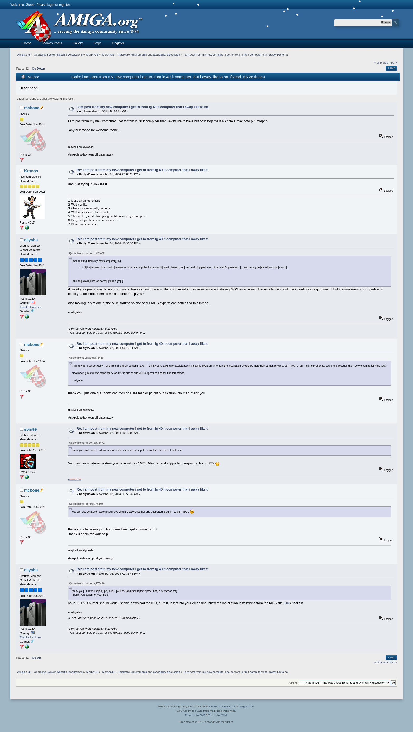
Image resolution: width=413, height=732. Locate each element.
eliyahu (31, 239)
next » (393, 62)
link (287, 603)
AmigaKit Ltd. (246, 706)
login (50, 5)
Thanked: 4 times (30, 307)
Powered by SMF (195, 715)
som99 (30, 429)
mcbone (31, 107)
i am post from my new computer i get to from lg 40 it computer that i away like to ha (142, 107)
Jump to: (293, 682)
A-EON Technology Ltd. (222, 706)
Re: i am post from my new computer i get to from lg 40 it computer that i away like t (142, 170)
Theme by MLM (217, 715)
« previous (381, 62)
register (64, 5)
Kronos (31, 170)
